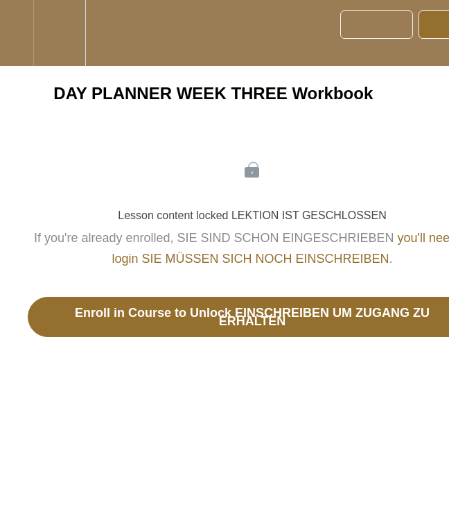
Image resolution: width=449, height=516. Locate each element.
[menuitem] (59, 33)
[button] (16, 33)
